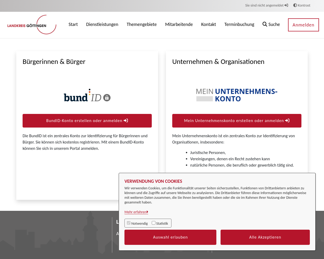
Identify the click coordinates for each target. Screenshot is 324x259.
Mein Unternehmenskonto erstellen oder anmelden (237, 120)
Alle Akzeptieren (265, 237)
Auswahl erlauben (170, 237)
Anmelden (303, 25)
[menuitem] (73, 25)
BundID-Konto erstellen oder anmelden (87, 120)
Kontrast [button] (301, 5)
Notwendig (139, 223)
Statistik (162, 223)
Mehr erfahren (135, 212)
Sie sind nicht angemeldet (266, 5)
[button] (271, 25)
